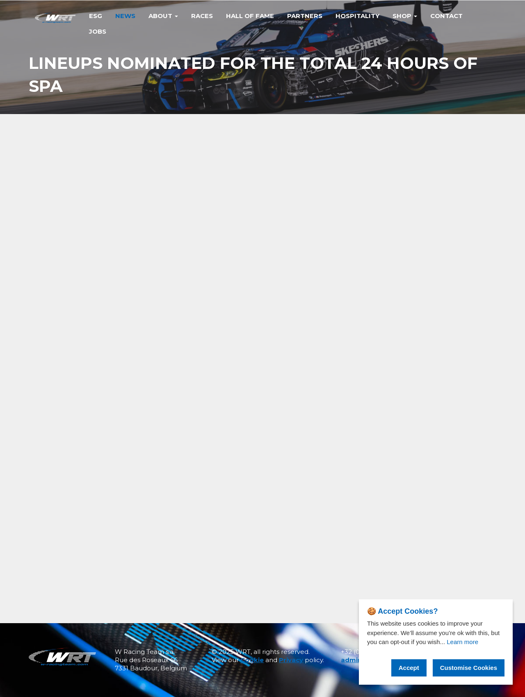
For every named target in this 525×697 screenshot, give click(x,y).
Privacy (291, 660)
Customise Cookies (468, 667)
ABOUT (163, 16)
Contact (446, 16)
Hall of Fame (250, 16)
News (125, 16)
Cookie (252, 660)
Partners (304, 16)
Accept (409, 667)
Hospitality (357, 16)
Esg (95, 16)
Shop (405, 16)
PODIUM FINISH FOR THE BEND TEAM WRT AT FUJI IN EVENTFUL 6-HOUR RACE (421, 485)
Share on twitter (411, 184)
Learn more (462, 641)
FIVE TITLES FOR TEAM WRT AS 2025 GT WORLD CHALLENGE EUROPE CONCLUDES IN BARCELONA (421, 469)
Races (202, 16)
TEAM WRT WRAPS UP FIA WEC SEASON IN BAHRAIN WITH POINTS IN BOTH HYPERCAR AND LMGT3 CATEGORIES (421, 437)
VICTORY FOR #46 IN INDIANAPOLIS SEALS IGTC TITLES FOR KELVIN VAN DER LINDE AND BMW (420, 454)
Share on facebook (413, 171)
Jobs (97, 31)
